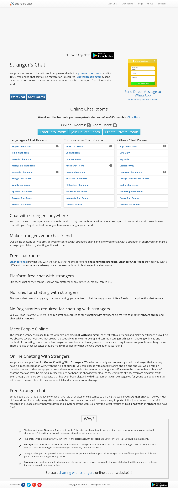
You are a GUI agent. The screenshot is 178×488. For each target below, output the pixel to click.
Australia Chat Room (76, 178)
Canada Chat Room (76, 172)
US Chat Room (73, 152)
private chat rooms (90, 73)
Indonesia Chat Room (77, 198)
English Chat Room (21, 146)
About (150, 3)
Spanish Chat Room (22, 191)
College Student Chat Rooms (134, 178)
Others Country (74, 204)
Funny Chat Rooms (129, 198)
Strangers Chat (21, 4)
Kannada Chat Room (22, 172)
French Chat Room (21, 204)
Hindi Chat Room (20, 152)
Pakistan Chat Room (76, 191)
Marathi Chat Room (22, 159)
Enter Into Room (53, 131)
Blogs (140, 3)
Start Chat (112, 3)
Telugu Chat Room (21, 178)
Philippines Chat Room (77, 185)
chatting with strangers (76, 472)
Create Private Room (121, 131)
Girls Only (124, 152)
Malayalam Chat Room (23, 165)
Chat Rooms (127, 3)
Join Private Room (85, 131)
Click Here (133, 117)
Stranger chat (18, 261)
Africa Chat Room (75, 165)
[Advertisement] (89, 29)
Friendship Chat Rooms (131, 191)
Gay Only (124, 159)
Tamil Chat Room (21, 185)
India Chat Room (74, 146)
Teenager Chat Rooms (130, 172)
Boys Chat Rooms (128, 146)
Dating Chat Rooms (129, 185)
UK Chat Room (73, 159)
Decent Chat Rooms (129, 204)
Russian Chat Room (22, 198)
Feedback (161, 3)
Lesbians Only (126, 165)
